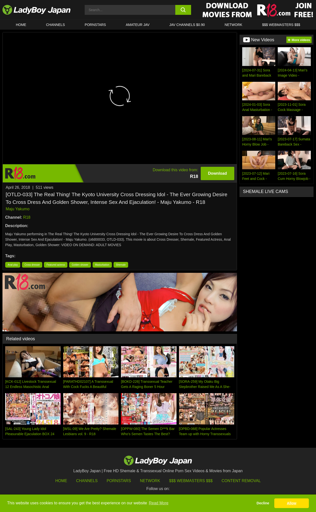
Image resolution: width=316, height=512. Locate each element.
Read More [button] (158, 503)
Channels (87, 481)
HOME (21, 25)
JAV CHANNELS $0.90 (187, 25)
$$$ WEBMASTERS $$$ (281, 25)
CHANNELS (55, 25)
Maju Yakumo (17, 209)
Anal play (13, 264)
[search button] (183, 10)
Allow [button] (291, 503)
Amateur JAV (138, 25)
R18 (26, 217)
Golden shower (80, 264)
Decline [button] (263, 503)
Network (233, 25)
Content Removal (241, 481)
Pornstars (95, 25)
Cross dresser (32, 264)
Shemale (121, 264)
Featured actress (55, 264)
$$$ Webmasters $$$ (191, 481)
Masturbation (102, 264)
